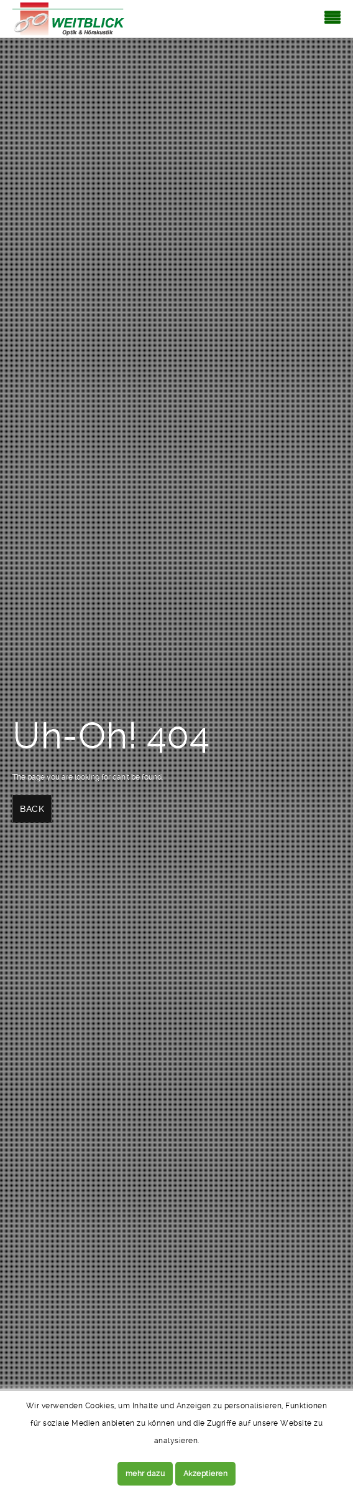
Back (32, 809)
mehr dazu (145, 1473)
